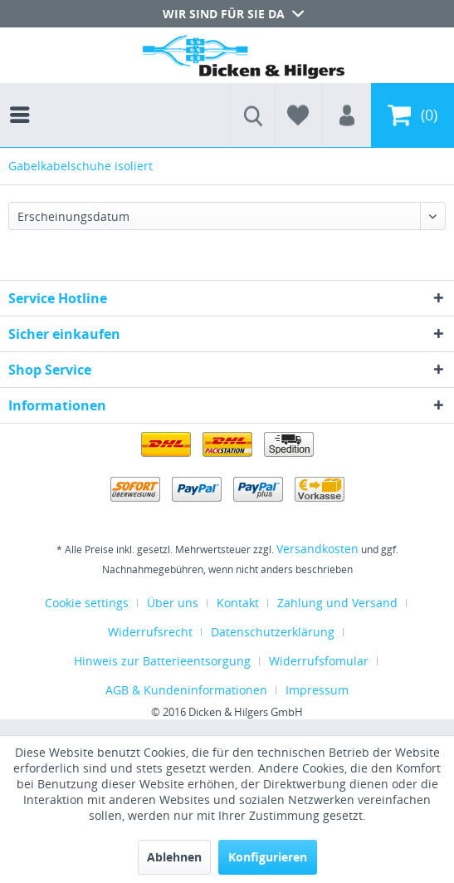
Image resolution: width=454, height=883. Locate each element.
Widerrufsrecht (150, 632)
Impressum (317, 690)
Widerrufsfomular (319, 661)
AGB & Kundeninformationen (186, 690)
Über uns (172, 603)
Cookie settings (87, 603)
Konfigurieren (267, 857)
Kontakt (238, 603)
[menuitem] (24, 99)
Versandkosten (317, 549)
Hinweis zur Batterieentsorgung (162, 661)
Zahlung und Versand (337, 603)
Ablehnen (174, 857)
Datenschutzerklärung (272, 632)
